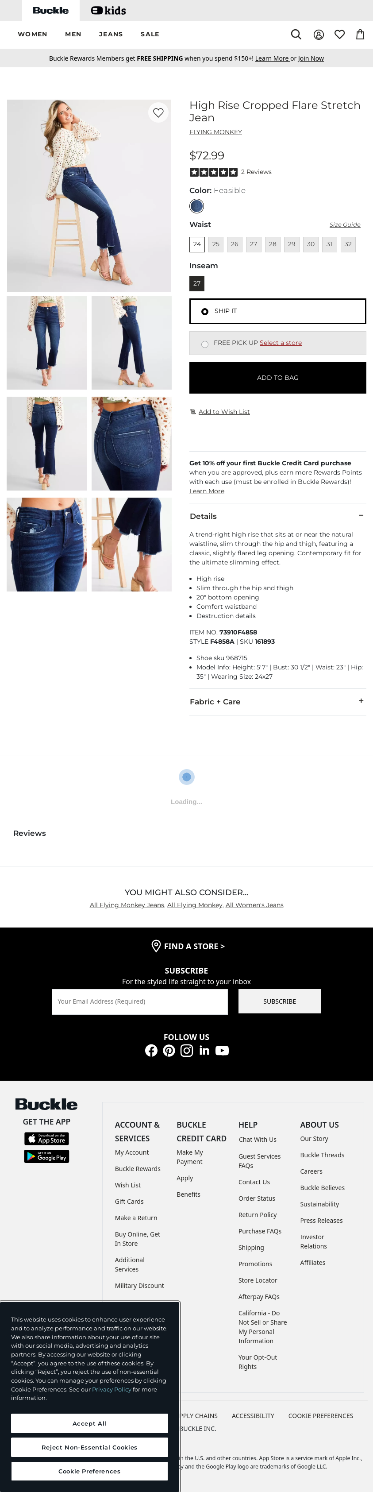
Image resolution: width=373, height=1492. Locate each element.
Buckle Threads (322, 1155)
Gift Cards (129, 1201)
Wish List (128, 1185)
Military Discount (139, 1285)
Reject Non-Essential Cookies (90, 1447)
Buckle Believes (322, 1187)
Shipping (251, 1247)
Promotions (255, 1264)
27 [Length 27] (196, 283)
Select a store (281, 343)
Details (278, 516)
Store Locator (257, 1280)
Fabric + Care (278, 701)
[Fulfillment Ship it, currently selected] (204, 311)
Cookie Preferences (321, 1415)
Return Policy (257, 1214)
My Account (132, 1152)
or (276, 58)
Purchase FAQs (259, 1231)
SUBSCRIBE (279, 1001)
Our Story (314, 1138)
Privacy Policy (111, 1389)
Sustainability (319, 1204)
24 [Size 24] (197, 244)
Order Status (256, 1198)
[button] (32, 34)
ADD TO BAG (278, 378)
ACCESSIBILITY (253, 1415)
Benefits (188, 1194)
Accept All (90, 1423)
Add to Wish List (220, 412)
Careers (311, 1171)
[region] (89, 1397)
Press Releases (321, 1220)
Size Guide (345, 224)
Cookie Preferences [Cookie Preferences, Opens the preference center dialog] (89, 1471)
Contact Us (254, 1182)
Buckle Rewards (138, 1168)
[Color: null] (197, 206)
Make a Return (136, 1218)
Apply (185, 1178)
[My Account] (318, 34)
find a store (194, 946)
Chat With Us (258, 1139)
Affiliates (312, 1262)
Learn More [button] (206, 491)
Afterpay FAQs (259, 1296)
